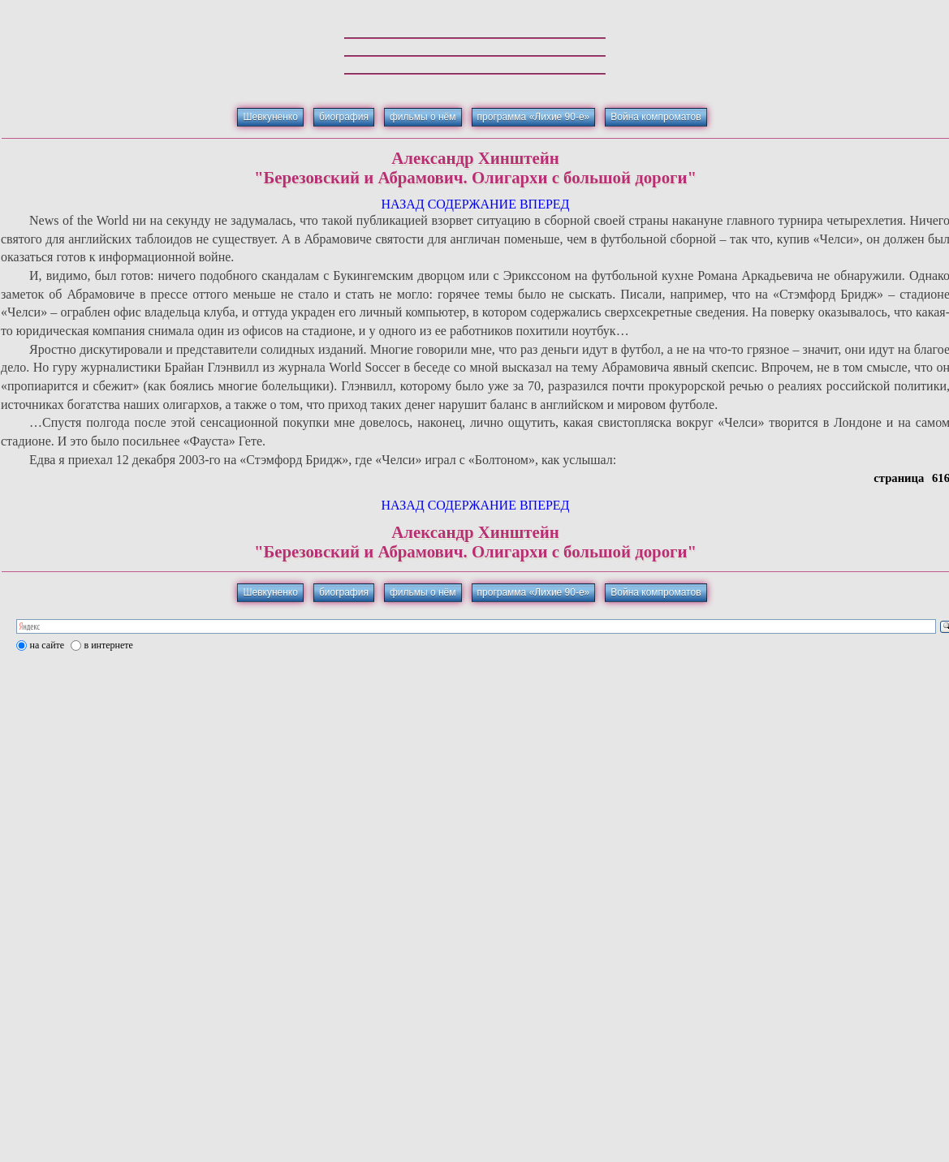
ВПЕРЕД (545, 204)
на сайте (47, 645)
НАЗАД (402, 204)
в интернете (108, 645)
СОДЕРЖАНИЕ (472, 204)
